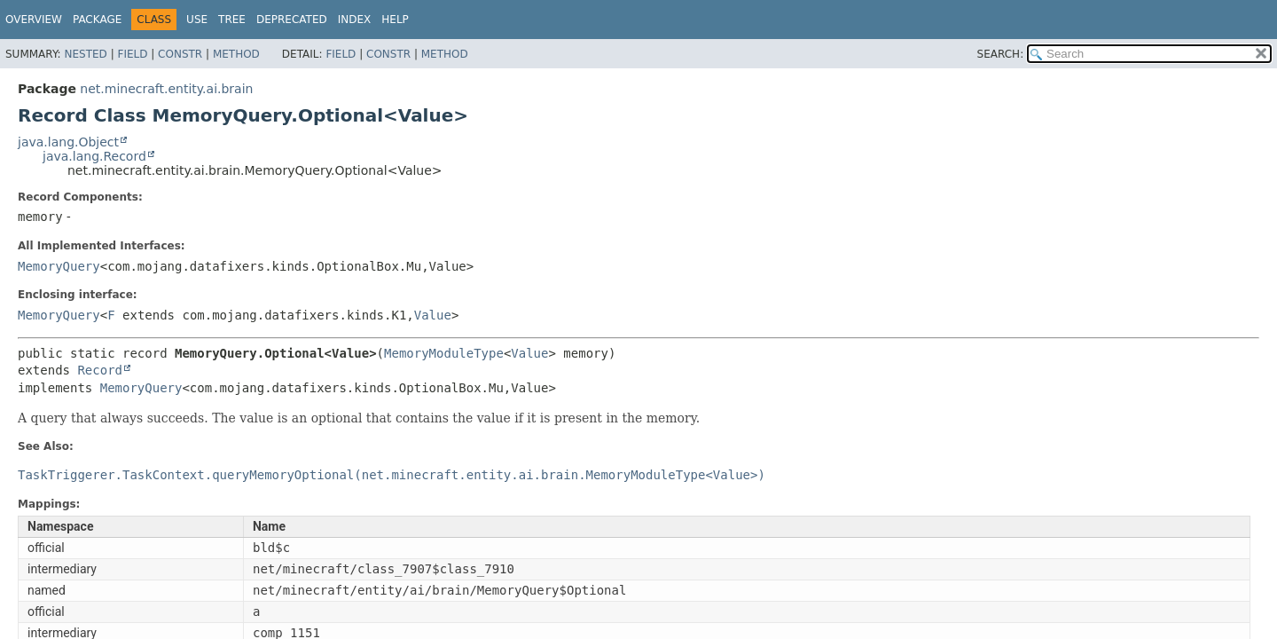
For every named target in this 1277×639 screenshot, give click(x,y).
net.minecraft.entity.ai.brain (166, 89)
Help (395, 19)
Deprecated (291, 19)
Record (99, 370)
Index (355, 19)
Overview (33, 19)
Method (236, 54)
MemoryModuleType (444, 353)
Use (197, 19)
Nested (85, 54)
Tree (232, 19)
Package (97, 19)
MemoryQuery (59, 266)
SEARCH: (1000, 54)
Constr (180, 54)
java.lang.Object (68, 142)
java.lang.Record (94, 156)
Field (132, 54)
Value (432, 315)
